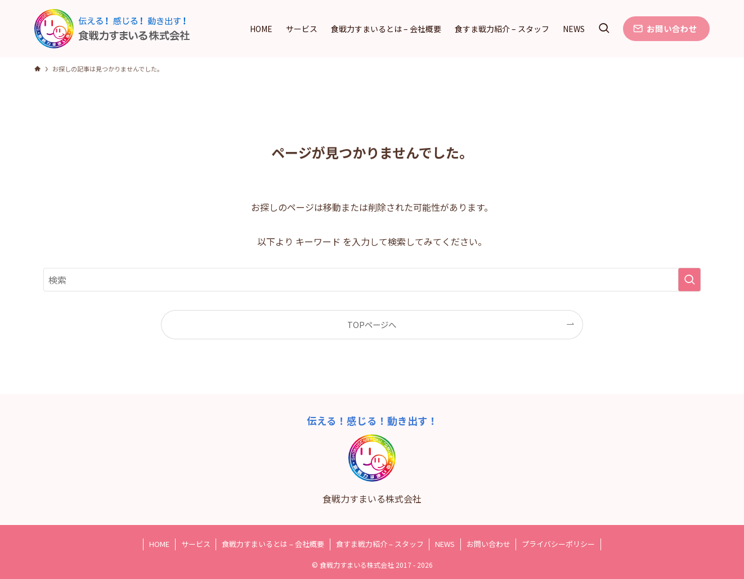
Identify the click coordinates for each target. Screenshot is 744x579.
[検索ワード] (372, 279)
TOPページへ (371, 324)
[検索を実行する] (689, 279)
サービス (195, 543)
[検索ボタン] (603, 28)
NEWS (445, 543)
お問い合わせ (488, 543)
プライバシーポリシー (558, 543)
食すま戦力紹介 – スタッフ (380, 543)
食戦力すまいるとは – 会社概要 (273, 543)
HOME (159, 543)
